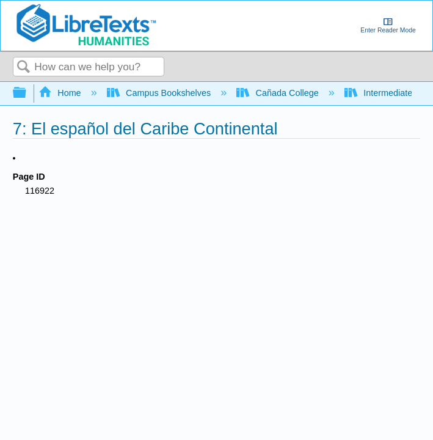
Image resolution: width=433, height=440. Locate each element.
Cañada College (278, 93)
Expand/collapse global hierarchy (27, 93)
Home (61, 93)
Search (24, 67)
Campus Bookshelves (160, 93)
